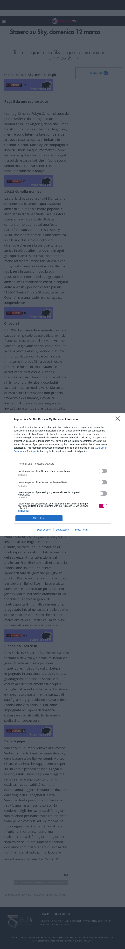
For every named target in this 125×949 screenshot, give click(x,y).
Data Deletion (44, 529)
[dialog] (62, 474)
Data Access (62, 529)
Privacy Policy (81, 529)
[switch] (103, 471)
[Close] (119, 419)
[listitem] (62, 464)
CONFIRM (39, 518)
